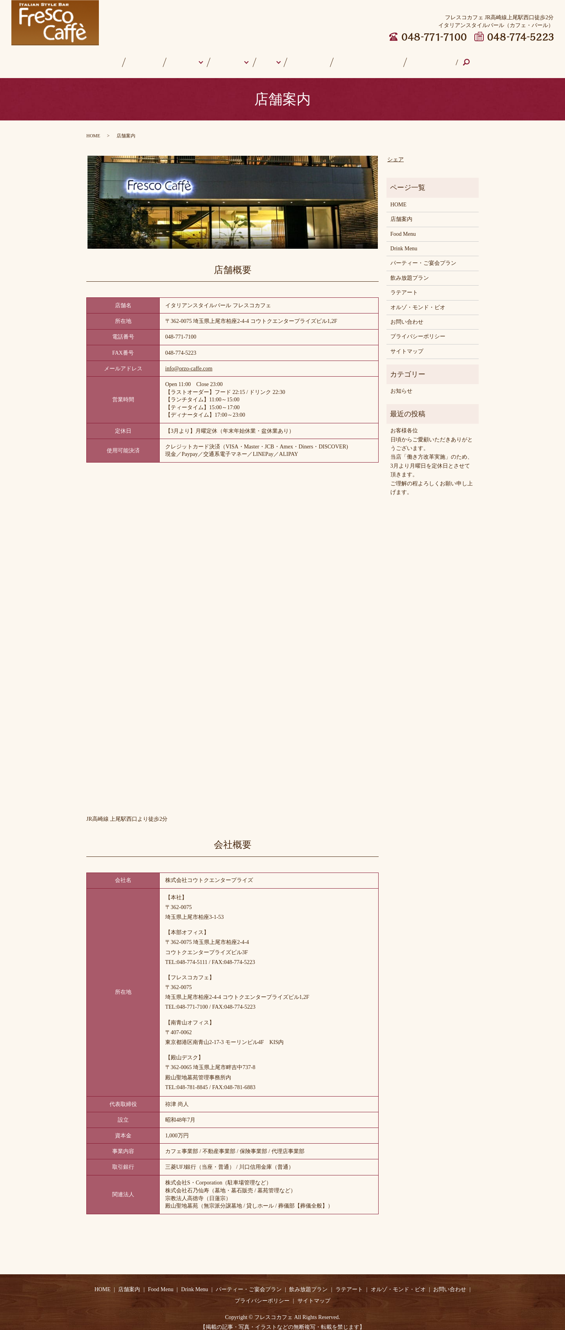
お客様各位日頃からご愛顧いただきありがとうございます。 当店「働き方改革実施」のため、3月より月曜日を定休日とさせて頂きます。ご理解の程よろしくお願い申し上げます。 (431, 454)
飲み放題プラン (409, 270)
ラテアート (306, 58)
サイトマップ (406, 344)
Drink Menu (232, 58)
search (447, 59)
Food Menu (189, 58)
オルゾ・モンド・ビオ (357, 58)
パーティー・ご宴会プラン (423, 256)
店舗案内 (155, 58)
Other (268, 58)
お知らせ (401, 383)
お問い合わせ (410, 58)
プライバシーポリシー (417, 329)
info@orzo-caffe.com (188, 361)
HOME (126, 58)
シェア (395, 152)
